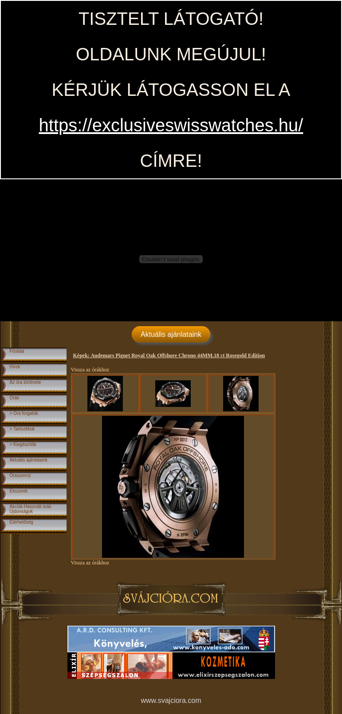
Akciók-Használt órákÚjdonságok (30, 509)
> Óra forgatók (24, 413)
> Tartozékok (22, 428)
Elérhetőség (21, 522)
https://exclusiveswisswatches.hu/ (171, 125)
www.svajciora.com (171, 700)
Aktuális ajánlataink (171, 334)
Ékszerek (19, 491)
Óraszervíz (20, 475)
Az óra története (25, 382)
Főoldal (17, 351)
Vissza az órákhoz (90, 370)
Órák (15, 397)
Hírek (15, 366)
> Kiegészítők (23, 444)
